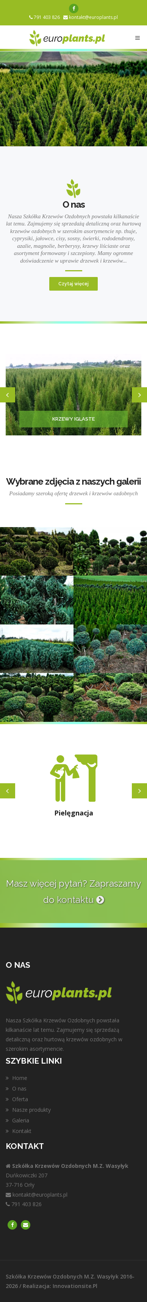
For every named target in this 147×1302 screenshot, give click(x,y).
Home (16, 1077)
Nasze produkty (28, 1109)
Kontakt (18, 1131)
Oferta (17, 1099)
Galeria (17, 1120)
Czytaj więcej (73, 283)
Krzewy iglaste (73, 419)
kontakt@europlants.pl (93, 17)
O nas (16, 1088)
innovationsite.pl (75, 1285)
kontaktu (80, 899)
